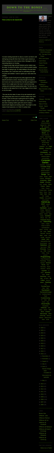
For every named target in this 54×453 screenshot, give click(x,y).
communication (45, 158)
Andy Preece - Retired (45, 110)
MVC (48, 239)
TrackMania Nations (46, 294)
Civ (50, 152)
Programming (45, 257)
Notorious (42, 65)
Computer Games (45, 161)
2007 (42, 402)
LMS (41, 231)
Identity (42, 215)
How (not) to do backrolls (12, 20)
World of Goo (48, 317)
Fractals (47, 196)
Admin (49, 125)
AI (42, 127)
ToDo (43, 288)
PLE (45, 251)
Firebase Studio (43, 190)
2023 (42, 335)
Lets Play (46, 229)
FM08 (41, 194)
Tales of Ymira (43, 104)
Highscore (47, 210)
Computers (42, 164)
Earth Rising (42, 101)
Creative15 (48, 164)
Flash (49, 192)
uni (49, 300)
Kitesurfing (17, 111)
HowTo (46, 213)
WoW (43, 319)
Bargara (42, 136)
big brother (45, 138)
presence (45, 255)
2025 (42, 330)
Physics (49, 249)
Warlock (45, 309)
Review (48, 268)
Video (48, 302)
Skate (43, 274)
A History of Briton (44, 112)
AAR (47, 121)
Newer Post (5, 120)
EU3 (41, 184)
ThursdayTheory (45, 286)
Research (43, 268)
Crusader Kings (45, 166)
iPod (46, 217)
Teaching (48, 282)
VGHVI (43, 302)
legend (41, 229)
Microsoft (43, 233)
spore (49, 276)
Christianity (44, 152)
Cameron (42, 146)
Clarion (41, 154)
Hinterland (48, 212)
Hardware (43, 208)
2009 (42, 397)
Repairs (48, 266)
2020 (42, 340)
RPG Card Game (44, 58)
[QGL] (43, 121)
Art (48, 133)
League (48, 223)
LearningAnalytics (45, 227)
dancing (43, 168)
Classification (48, 154)
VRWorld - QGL (43, 415)
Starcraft (48, 280)
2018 (42, 346)
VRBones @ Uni (43, 420)
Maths (49, 231)
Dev (49, 174)
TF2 (46, 284)
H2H (48, 206)
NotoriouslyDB (43, 67)
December (45, 356)
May (43, 380)
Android (49, 129)
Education (48, 178)
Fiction (43, 188)
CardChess (48, 148)
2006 (42, 404)
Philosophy (43, 249)
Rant (48, 264)
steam (42, 282)
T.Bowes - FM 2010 (44, 99)
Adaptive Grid (43, 125)
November (45, 358)
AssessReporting (45, 134)
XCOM (47, 319)
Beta (41, 138)
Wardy (41, 309)
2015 (42, 353)
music (43, 239)
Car (46, 146)
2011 (42, 391)
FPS (43, 196)
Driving (45, 176)
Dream (41, 176)
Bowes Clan (42, 413)
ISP (49, 217)
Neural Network (43, 243)
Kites (41, 221)
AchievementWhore (45, 123)
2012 (42, 389)
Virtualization (45, 305)
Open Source (44, 247)
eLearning (43, 180)
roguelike (44, 270)
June (43, 366)
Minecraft (48, 233)
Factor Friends (43, 63)
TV (41, 300)
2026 (42, 327)
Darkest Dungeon (45, 172)
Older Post (34, 120)
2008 (42, 399)
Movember (48, 237)
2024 (42, 333)
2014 (42, 383)
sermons (47, 272)
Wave (50, 309)
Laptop (43, 223)
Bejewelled (48, 136)
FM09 (45, 194)
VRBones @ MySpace (45, 427)
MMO (41, 235)
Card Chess (42, 61)
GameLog (45, 202)
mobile (45, 235)
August (44, 361)
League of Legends (45, 225)
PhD (49, 247)
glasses (48, 204)
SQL (41, 278)
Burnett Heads (45, 142)
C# (48, 144)
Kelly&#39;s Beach (45, 219)
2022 (42, 338)
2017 (42, 348)
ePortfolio (48, 182)
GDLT (43, 204)
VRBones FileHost (44, 418)
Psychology (43, 260)
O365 (49, 245)
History (41, 213)
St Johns (46, 278)
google (43, 206)
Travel (45, 296)
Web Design (43, 313)
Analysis (10, 111)
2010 (42, 394)
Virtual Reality (45, 304)
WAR (49, 307)
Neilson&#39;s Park (45, 241)
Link (50, 229)
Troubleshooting (45, 298)
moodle (42, 237)
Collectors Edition (45, 156)
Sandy (42, 272)
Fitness (45, 192)
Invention (48, 216)
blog (50, 138)
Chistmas (45, 150)
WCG (42, 311)
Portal (47, 253)
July (43, 364)
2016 (42, 351)
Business (44, 144)
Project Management (45, 259)
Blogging (43, 140)
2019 (42, 343)
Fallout (48, 186)
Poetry (49, 251)
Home (19, 120)
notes (49, 243)
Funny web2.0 (48, 198)
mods (50, 235)
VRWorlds (44, 307)
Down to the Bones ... (27, 7)
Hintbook (42, 212)
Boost (48, 140)
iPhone (42, 217)
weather (47, 311)
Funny (42, 198)
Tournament (45, 290)
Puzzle (49, 260)
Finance (47, 188)
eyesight (45, 184)
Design (43, 174)
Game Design (45, 200)
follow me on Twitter (46, 448)
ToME (47, 288)
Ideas (50, 213)
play (41, 251)
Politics (43, 253)
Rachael (43, 262)
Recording (43, 266)
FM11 (49, 194)
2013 (42, 386)
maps (45, 231)
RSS (34, 117)
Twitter (45, 300)
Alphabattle (46, 127)
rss (48, 270)
